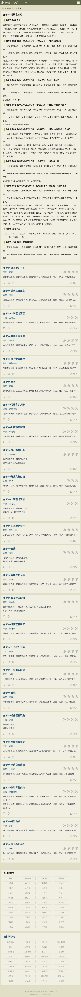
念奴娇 (10, 888)
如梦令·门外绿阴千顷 (14, 647)
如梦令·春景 (9, 548)
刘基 (11, 674)
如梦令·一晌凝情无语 (14, 499)
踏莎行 (27, 898)
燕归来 (10, 981)
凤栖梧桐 (44, 976)
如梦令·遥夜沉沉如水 (14, 290)
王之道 (12, 318)
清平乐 (10, 903)
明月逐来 (11, 971)
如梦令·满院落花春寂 (14, 624)
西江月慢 (28, 966)
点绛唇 (10, 912)
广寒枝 (27, 947)
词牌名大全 (11, 8)
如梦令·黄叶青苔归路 (14, 787)
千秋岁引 (44, 966)
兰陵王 (61, 927)
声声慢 (44, 927)
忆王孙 (10, 907)
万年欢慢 (61, 957)
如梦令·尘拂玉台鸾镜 (14, 336)
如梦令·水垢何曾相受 (14, 742)
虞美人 (61, 888)
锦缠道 (27, 922)
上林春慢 (28, 952)
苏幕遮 (10, 922)
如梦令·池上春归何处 (14, 844)
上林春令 (11, 952)
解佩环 (44, 971)
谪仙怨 (61, 981)
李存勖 (12, 602)
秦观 (11, 295)
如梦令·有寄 (9, 382)
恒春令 (27, 942)
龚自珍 (12, 579)
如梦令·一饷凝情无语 (14, 313)
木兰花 (27, 888)
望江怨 (61, 947)
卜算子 (44, 893)
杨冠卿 (12, 629)
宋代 (5, 272)
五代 (5, 341)
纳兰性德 (13, 363)
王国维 (12, 769)
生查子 (61, 907)
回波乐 (44, 942)
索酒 (11, 957)
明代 (5, 674)
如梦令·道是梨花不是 (14, 268)
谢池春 (44, 922)
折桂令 (44, 952)
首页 (3, 8)
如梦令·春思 (9, 692)
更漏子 (27, 917)
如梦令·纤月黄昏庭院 (14, 359)
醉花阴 (27, 903)
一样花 (10, 961)
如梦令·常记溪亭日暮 (14, 450)
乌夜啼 (27, 907)
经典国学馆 (11, 2)
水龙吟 (10, 893)
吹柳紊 (44, 961)
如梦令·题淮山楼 (11, 821)
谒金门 (44, 912)
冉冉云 (27, 971)
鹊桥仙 (44, 898)
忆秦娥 (10, 917)
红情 (11, 947)
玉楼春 (44, 903)
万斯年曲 (28, 957)
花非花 (61, 971)
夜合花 (27, 976)
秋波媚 (27, 961)
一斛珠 (61, 917)
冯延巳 (12, 341)
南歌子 (44, 917)
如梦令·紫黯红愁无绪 (14, 575)
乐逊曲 (44, 947)
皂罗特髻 (44, 957)
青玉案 (61, 922)
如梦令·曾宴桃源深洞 (14, 598)
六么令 (27, 981)
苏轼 (11, 386)
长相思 (44, 907)
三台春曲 (11, 966)
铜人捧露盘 (61, 942)
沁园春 (44, 888)
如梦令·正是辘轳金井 (14, 526)
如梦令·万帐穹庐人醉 (14, 404)
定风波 (61, 903)
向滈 (11, 481)
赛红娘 (10, 976)
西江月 (61, 883)
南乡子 (61, 893)
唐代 (5, 602)
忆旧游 (61, 961)
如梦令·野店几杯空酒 (14, 476)
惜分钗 (44, 981)
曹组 (11, 651)
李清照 (12, 432)
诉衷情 (61, 912)
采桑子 (27, 912)
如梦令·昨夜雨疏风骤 (14, 427)
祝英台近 (61, 976)
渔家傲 (27, 893)
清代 (5, 363)
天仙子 (10, 927)
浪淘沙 (10, 898)
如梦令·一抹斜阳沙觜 (14, 670)
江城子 (27, 927)
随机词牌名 (9, 936)
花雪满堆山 (11, 942)
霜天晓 (61, 966)
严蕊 (11, 272)
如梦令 (61, 898)
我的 (26, 3)
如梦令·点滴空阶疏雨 (14, 764)
